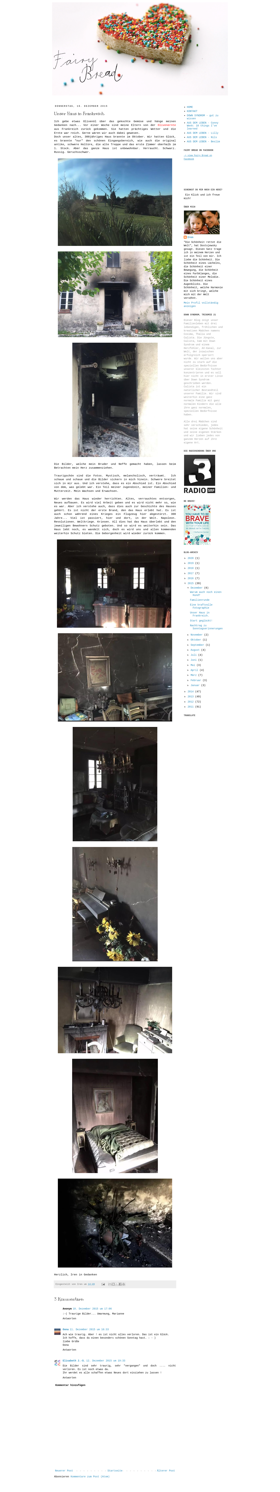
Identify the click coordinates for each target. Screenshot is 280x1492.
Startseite (115, 1470)
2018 (191, 568)
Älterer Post (166, 1470)
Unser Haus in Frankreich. (199, 614)
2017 (191, 573)
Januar (196, 685)
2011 (191, 706)
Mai (194, 665)
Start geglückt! (201, 620)
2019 (191, 563)
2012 (191, 701)
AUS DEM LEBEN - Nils (202, 137)
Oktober (196, 639)
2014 (191, 691)
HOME (190, 107)
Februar (196, 680)
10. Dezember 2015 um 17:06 (92, 1308)
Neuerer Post (64, 1470)
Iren (190, 237)
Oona (66, 1329)
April (195, 670)
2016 (191, 578)
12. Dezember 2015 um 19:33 (105, 1360)
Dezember (197, 587)
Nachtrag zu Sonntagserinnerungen (206, 627)
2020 (191, 558)
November (197, 634)
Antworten (69, 1318)
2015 (191, 583)
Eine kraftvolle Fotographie (201, 606)
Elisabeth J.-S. (74, 1360)
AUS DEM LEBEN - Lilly (202, 133)
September (198, 645)
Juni (194, 660)
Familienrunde (199, 600)
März (194, 675)
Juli (194, 655)
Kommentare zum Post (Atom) (90, 1476)
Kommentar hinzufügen (70, 1385)
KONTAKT (192, 111)
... (61, 54)
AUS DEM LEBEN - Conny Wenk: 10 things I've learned (202, 125)
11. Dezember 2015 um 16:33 (89, 1329)
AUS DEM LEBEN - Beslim (203, 141)
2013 (191, 696)
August (196, 650)
